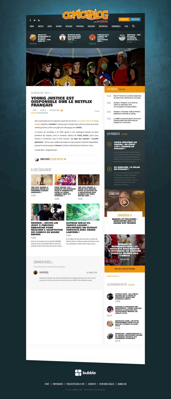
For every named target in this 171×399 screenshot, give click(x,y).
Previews (80, 28)
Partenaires (58, 384)
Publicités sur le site (76, 384)
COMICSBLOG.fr (113, 276)
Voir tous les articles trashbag (124, 269)
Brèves (41, 28)
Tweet (97, 111)
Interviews (103, 28)
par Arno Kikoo (55, 110)
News (50, 28)
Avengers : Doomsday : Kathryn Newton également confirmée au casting (123, 112)
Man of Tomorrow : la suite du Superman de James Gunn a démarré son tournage (124, 97)
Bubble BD (122, 384)
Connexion (124, 19)
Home (32, 28)
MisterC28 (43, 273)
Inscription (135, 19)
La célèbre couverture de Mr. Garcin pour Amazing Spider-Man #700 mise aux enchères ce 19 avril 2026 (124, 120)
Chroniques (116, 28)
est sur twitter (58, 159)
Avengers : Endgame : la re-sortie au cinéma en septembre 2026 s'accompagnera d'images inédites (122, 104)
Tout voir (122, 89)
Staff (47, 384)
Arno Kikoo (42, 159)
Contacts (92, 384)
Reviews (69, 28)
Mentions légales (106, 384)
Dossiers (91, 28)
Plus (126, 28)
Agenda (59, 28)
